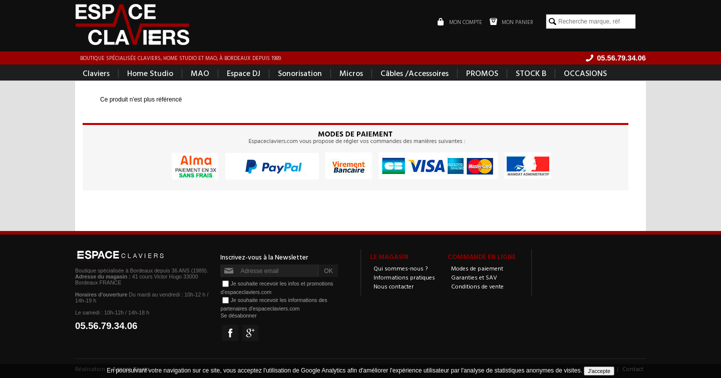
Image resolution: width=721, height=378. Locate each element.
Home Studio (150, 73)
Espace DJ (243, 73)
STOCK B (531, 73)
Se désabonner (238, 315)
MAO (200, 73)
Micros (351, 73)
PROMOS (482, 73)
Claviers (96, 73)
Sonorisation (300, 73)
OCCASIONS (585, 73)
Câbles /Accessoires (415, 73)
